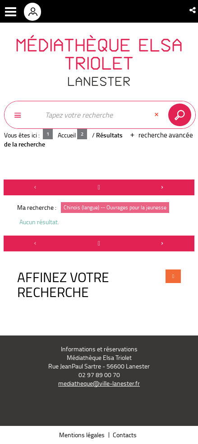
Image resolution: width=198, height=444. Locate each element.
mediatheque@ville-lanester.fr (99, 383)
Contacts (125, 434)
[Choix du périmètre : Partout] (22, 114)
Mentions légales (82, 434)
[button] (193, 10)
